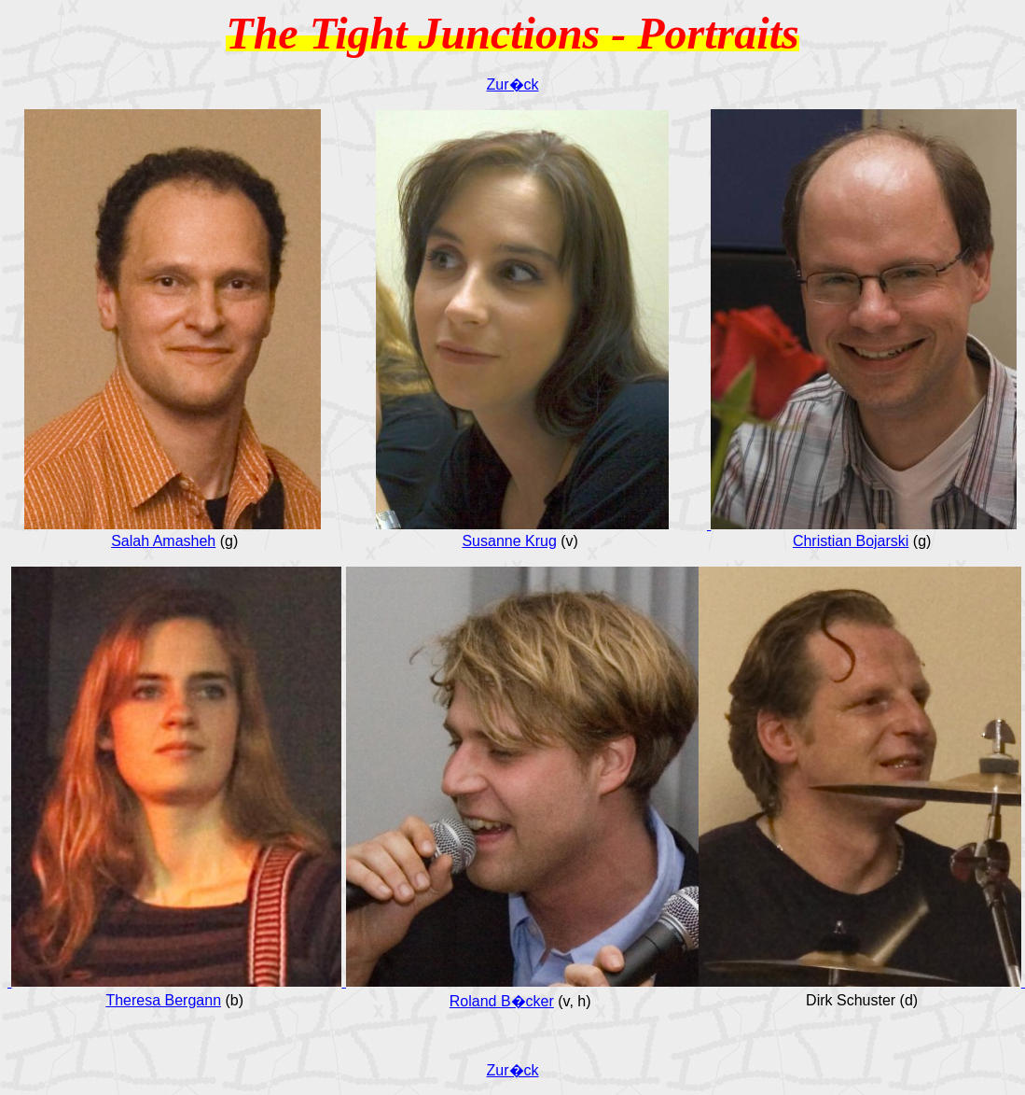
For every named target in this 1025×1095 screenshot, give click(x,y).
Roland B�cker (502, 1001)
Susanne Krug (509, 541)
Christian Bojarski (850, 541)
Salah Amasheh (163, 541)
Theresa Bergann (163, 1000)
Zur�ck (513, 84)
